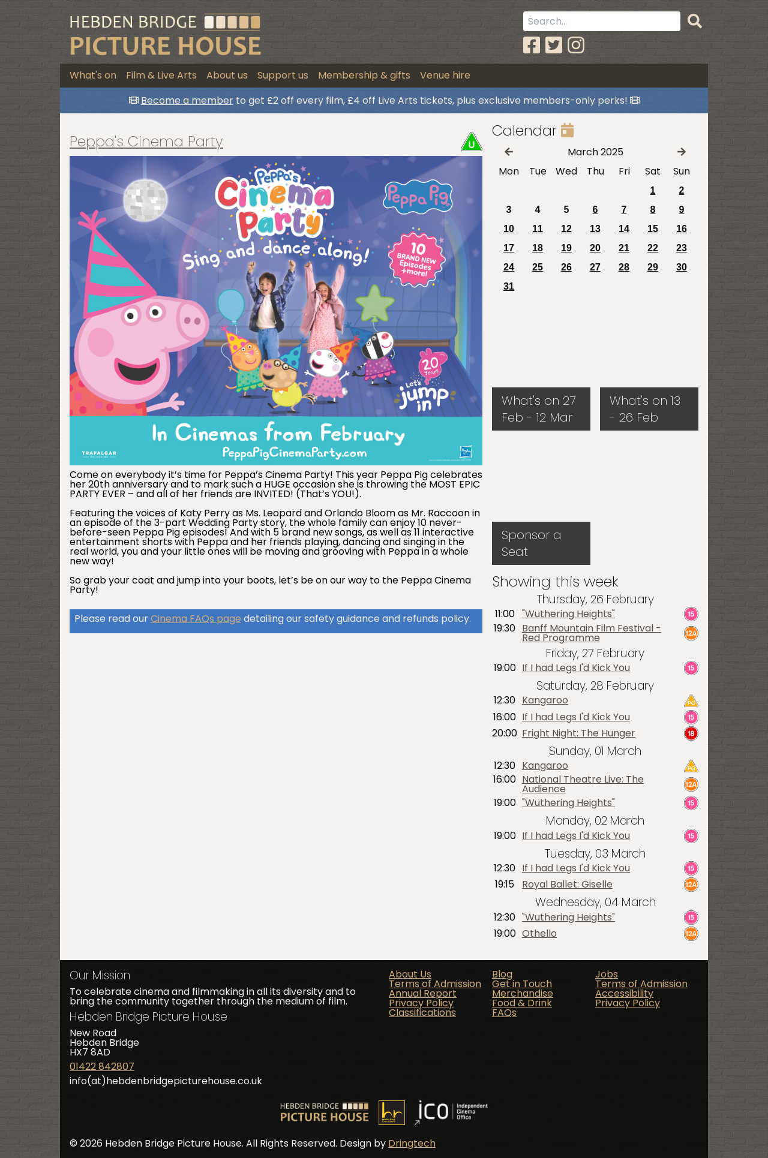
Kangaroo (545, 700)
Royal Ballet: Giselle (567, 884)
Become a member (187, 100)
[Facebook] (531, 45)
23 (681, 248)
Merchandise (522, 993)
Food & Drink (522, 1003)
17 (508, 248)
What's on (93, 75)
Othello (539, 934)
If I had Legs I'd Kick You (576, 668)
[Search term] (601, 21)
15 (652, 229)
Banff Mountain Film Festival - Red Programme (591, 633)
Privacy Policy (421, 1003)
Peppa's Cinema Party (146, 141)
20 (595, 248)
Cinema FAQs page (196, 618)
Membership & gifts (364, 75)
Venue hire (445, 75)
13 (595, 229)
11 (537, 229)
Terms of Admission (435, 984)
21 (624, 248)
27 (595, 267)
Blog (502, 974)
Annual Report (423, 993)
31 (508, 286)
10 (508, 229)
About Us (410, 974)
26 (566, 267)
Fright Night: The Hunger (578, 733)
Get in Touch (522, 984)
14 (624, 229)
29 (652, 267)
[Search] (694, 21)
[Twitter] (553, 45)
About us (227, 75)
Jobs (606, 974)
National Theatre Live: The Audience (583, 784)
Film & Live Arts (161, 75)
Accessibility (624, 993)
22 (652, 248)
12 (566, 229)
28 (624, 267)
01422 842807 (102, 1066)
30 (681, 267)
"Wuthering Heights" (568, 614)
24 (508, 267)
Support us (282, 75)
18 (537, 248)
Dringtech (412, 1143)
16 (681, 229)
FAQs (504, 1012)
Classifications (422, 1012)
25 (537, 267)
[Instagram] (576, 45)
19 (566, 248)
